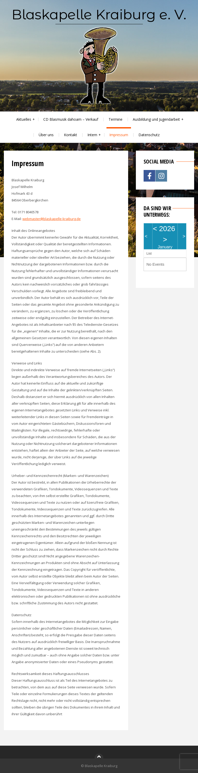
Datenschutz (149, 134)
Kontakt (70, 134)
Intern (92, 134)
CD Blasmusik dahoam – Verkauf (70, 119)
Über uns (46, 134)
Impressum (118, 134)
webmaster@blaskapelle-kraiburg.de (51, 218)
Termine (115, 119)
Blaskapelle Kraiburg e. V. (99, 14)
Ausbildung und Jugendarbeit (156, 119)
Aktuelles (23, 119)
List (149, 253)
